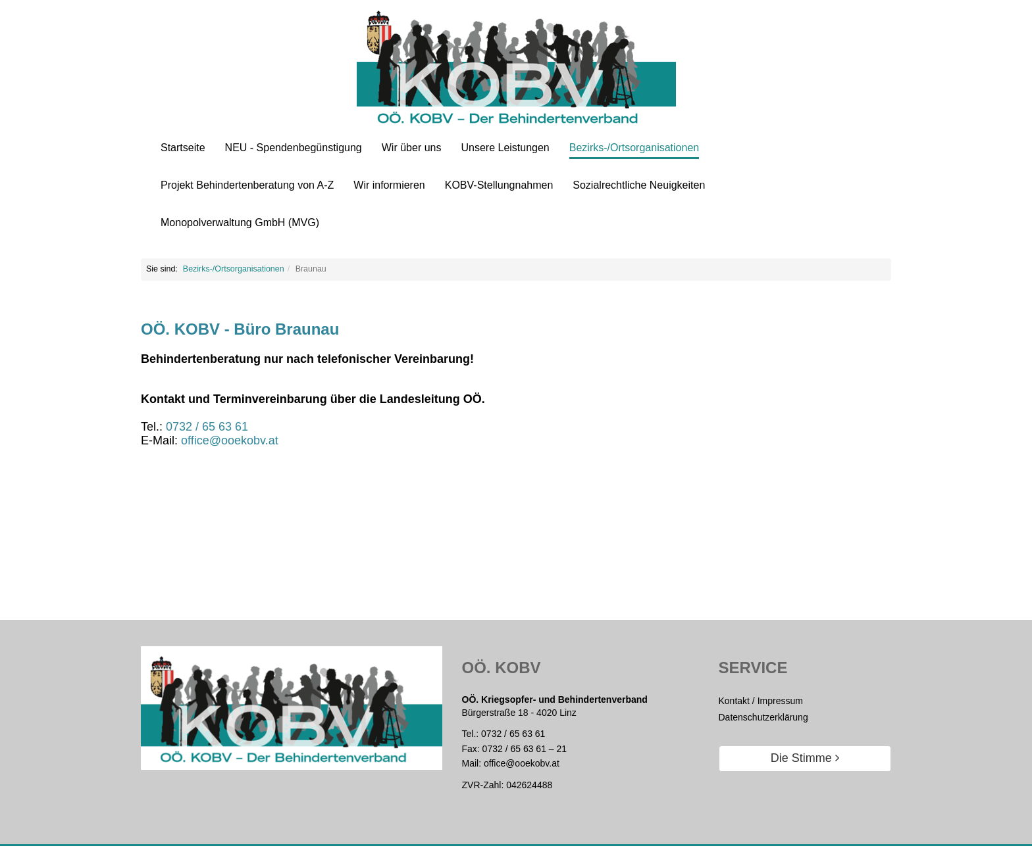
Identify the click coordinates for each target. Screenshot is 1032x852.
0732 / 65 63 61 (513, 739)
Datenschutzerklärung (763, 722)
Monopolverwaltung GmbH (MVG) (240, 222)
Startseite (183, 147)
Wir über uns (412, 147)
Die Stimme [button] (805, 763)
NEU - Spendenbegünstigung (293, 147)
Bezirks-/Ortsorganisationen (634, 147)
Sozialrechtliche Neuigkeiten (639, 185)
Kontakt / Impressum (761, 706)
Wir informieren (389, 185)
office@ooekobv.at (521, 768)
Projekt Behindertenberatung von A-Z (247, 185)
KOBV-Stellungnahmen (499, 185)
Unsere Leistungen (505, 147)
